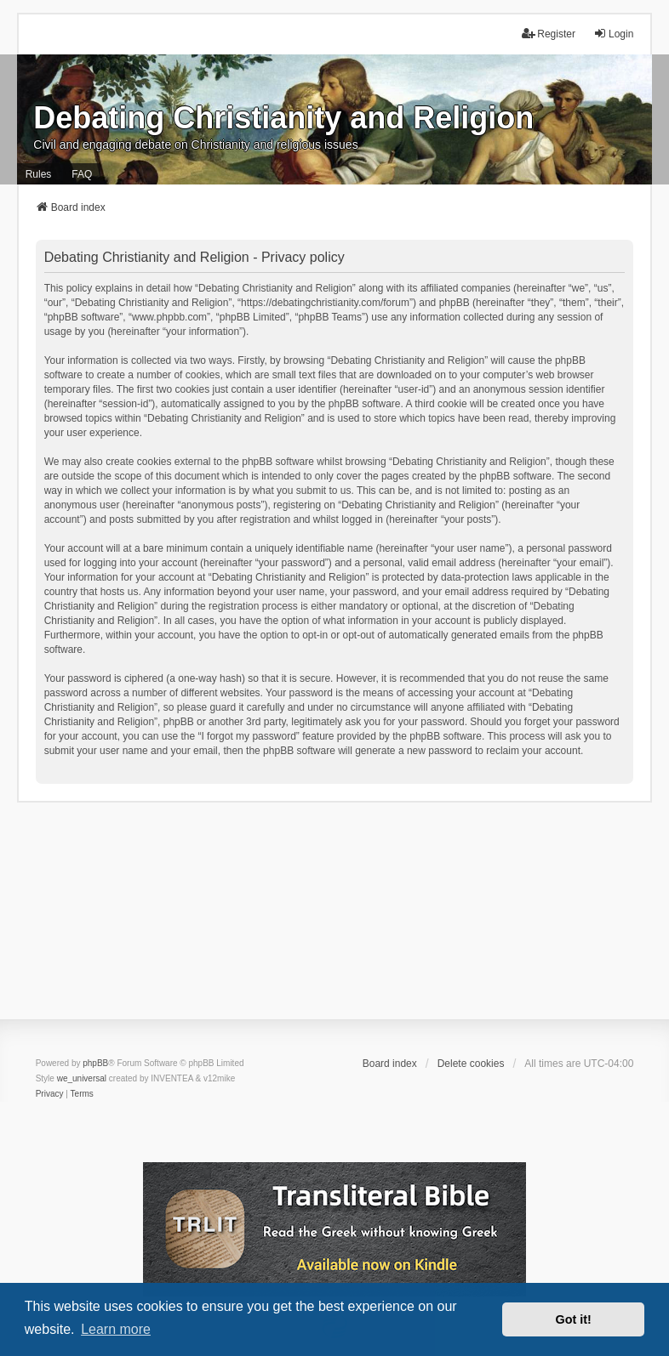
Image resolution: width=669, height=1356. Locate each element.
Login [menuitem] (613, 33)
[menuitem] (50, 1094)
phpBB (95, 1063)
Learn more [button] (116, 1329)
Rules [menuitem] (39, 174)
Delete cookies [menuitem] (471, 1063)
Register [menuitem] (548, 33)
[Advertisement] (334, 922)
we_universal (81, 1078)
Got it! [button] (574, 1319)
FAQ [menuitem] (81, 174)
